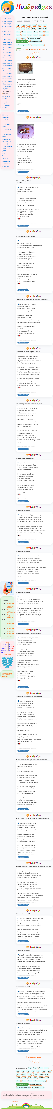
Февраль (5, 663)
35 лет (18, 35)
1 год (18, 25)
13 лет (18, 31)
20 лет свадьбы (7, 58)
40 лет (24, 35)
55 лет (41, 35)
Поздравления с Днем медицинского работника (10, 605)
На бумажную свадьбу (7, 88)
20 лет (35, 31)
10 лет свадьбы (7, 42)
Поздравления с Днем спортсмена (10, 616)
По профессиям (7, 144)
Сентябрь (9, 657)
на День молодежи (9, 620)
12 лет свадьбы (7, 47)
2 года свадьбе (7, 21)
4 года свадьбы (7, 26)
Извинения (6, 164)
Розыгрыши (6, 161)
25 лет (41, 31)
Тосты (4, 156)
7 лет (18, 28)
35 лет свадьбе (7, 65)
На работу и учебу (6, 125)
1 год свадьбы (6, 18)
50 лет (35, 35)
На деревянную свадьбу (7, 102)
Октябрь (4, 659)
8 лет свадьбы (6, 37)
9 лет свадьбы (6, 39)
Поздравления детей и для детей (7, 148)
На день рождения (5, 116)
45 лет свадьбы (7, 71)
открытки (26, 49)
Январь (10, 661)
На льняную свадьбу (6, 97)
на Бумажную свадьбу (34, 38)
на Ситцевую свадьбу (38, 45)
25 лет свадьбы (7, 60)
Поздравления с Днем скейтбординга (10, 611)
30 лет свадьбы (7, 63)
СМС (4, 153)
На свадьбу (6, 132)
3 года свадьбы (7, 24)
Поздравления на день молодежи (10, 625)
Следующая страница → (34, 1057)
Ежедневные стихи (6, 135)
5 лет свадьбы (6, 29)
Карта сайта (15, 1101)
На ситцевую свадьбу (6, 106)
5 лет (39, 25)
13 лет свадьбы (7, 50)
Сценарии (5, 166)
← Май (4, 654)
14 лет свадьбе (7, 52)
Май (10, 665)
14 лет (24, 31)
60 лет (47, 35)
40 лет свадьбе (7, 68)
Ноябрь (10, 659)
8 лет (23, 28)
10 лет (33, 28)
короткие (43, 49)
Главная (19, 20)
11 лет (39, 28)
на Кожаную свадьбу (22, 41)
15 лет (29, 31)
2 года (23, 25)
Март (10, 663)
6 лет (44, 25)
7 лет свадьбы (6, 34)
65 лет (18, 38)
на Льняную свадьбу (36, 41)
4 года (34, 25)
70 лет (24, 38)
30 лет (47, 31)
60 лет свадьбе (7, 79)
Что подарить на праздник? (7, 675)
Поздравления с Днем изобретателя (10, 630)
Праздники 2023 (7, 673)
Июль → (10, 654)
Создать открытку (23, 111)
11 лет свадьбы (7, 45)
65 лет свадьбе (7, 81)
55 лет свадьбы (7, 76)
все (18, 49)
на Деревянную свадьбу (23, 45)
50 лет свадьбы (7, 73)
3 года (29, 25)
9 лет (28, 28)
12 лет (45, 28)
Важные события (5, 121)
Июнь (7, 642)
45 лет (29, 35)
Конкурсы (5, 158)
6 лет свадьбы (6, 31)
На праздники (6, 129)
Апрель (5, 665)
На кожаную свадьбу (7, 92)
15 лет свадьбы (7, 55)
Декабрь (4, 661)
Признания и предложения (6, 140)
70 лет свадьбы (7, 84)
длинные (35, 49)
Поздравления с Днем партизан (10, 635)
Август (4, 657)
